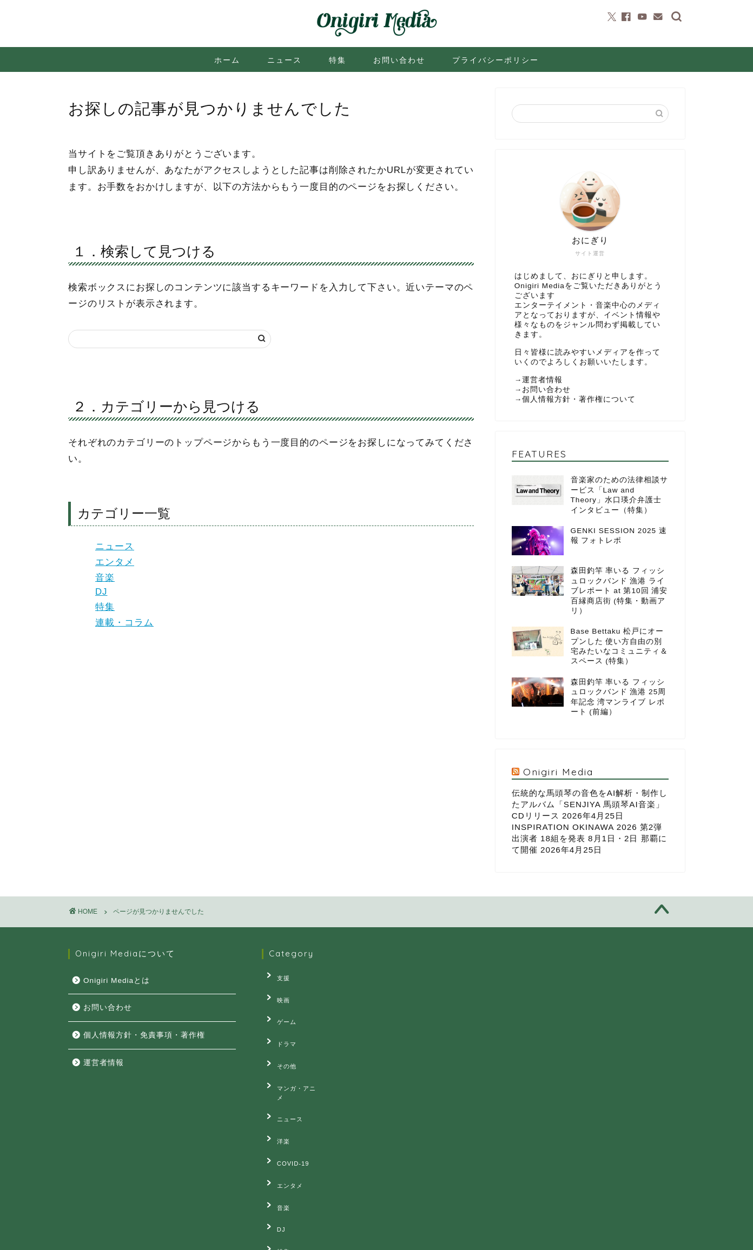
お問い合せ (174, 1237)
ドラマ (279, 1025)
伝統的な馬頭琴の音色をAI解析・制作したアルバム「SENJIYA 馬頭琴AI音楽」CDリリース (590, 804)
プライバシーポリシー (495, 60)
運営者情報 (542, 380)
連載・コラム (124, 622)
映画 (276, 992)
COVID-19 (286, 1108)
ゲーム (279, 1008)
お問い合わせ (399, 60)
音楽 (105, 578)
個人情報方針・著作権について (579, 399)
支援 (276, 975)
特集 (337, 60)
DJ (101, 592)
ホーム (227, 60)
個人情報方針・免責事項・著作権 (144, 1035)
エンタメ (114, 562)
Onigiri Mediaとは (116, 980)
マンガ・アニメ (292, 1058)
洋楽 (276, 1091)
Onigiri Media (558, 771)
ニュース (284, 60)
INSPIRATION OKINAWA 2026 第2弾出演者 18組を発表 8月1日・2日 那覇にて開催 (589, 838)
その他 (279, 1042)
